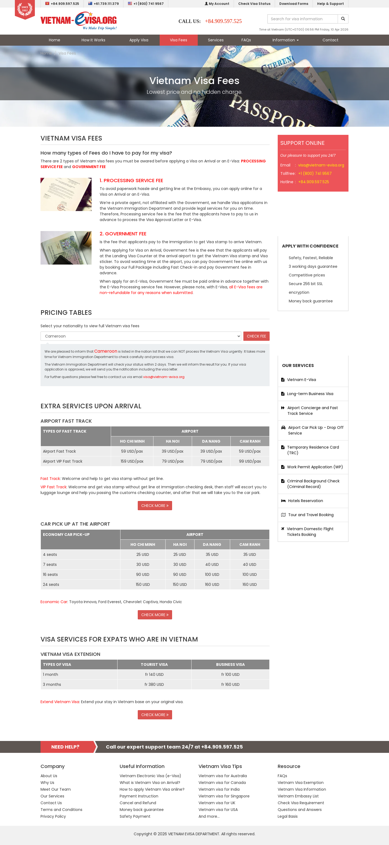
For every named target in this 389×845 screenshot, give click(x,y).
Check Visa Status (254, 3)
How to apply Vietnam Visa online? (152, 789)
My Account (217, 3)
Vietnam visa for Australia (223, 776)
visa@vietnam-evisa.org (164, 377)
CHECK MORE (155, 505)
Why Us (47, 782)
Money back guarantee (142, 809)
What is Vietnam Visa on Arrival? (150, 782)
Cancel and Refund (138, 803)
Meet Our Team (56, 789)
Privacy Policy (53, 816)
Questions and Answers (300, 809)
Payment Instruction (139, 796)
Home (54, 40)
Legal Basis (288, 816)
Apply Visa (138, 40)
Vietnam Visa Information (302, 789)
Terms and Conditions (61, 809)
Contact (330, 40)
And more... (209, 816)
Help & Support (330, 3)
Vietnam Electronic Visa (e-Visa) (150, 776)
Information (286, 40)
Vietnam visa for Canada (222, 782)
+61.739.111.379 (103, 3)
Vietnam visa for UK (217, 803)
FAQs (246, 40)
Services (216, 40)
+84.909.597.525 (62, 3)
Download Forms (293, 3)
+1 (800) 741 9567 (146, 3)
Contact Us (51, 803)
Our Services (52, 796)
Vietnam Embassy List (298, 796)
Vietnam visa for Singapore (224, 796)
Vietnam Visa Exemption (301, 782)
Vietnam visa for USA (218, 809)
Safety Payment (135, 816)
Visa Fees (178, 40)
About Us (49, 776)
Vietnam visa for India (219, 789)
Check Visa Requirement (301, 803)
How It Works (93, 40)
